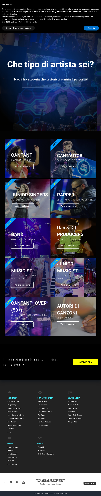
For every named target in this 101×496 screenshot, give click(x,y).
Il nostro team (12, 447)
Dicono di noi (12, 464)
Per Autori (41, 418)
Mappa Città (72, 422)
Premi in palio (12, 412)
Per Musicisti (43, 425)
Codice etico (12, 457)
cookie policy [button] (11, 14)
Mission (10, 451)
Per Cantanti (42, 405)
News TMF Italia (74, 405)
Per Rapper (42, 415)
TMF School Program (46, 454)
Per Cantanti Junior (45, 412)
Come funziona (13, 401)
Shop (9, 432)
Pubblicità (41, 451)
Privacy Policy (90, 483)
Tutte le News (73, 401)
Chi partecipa (12, 405)
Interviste (71, 412)
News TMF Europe (75, 415)
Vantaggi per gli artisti (15, 418)
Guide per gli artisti (75, 418)
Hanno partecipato (14, 425)
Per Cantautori (43, 408)
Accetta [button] (91, 28)
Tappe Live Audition (14, 408)
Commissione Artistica (15, 415)
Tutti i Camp (42, 401)
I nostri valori (12, 454)
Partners (10, 461)
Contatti (41, 447)
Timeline (10, 429)
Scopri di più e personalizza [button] (18, 28)
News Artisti (72, 408)
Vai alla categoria (68, 166)
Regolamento (12, 422)
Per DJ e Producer (44, 422)
